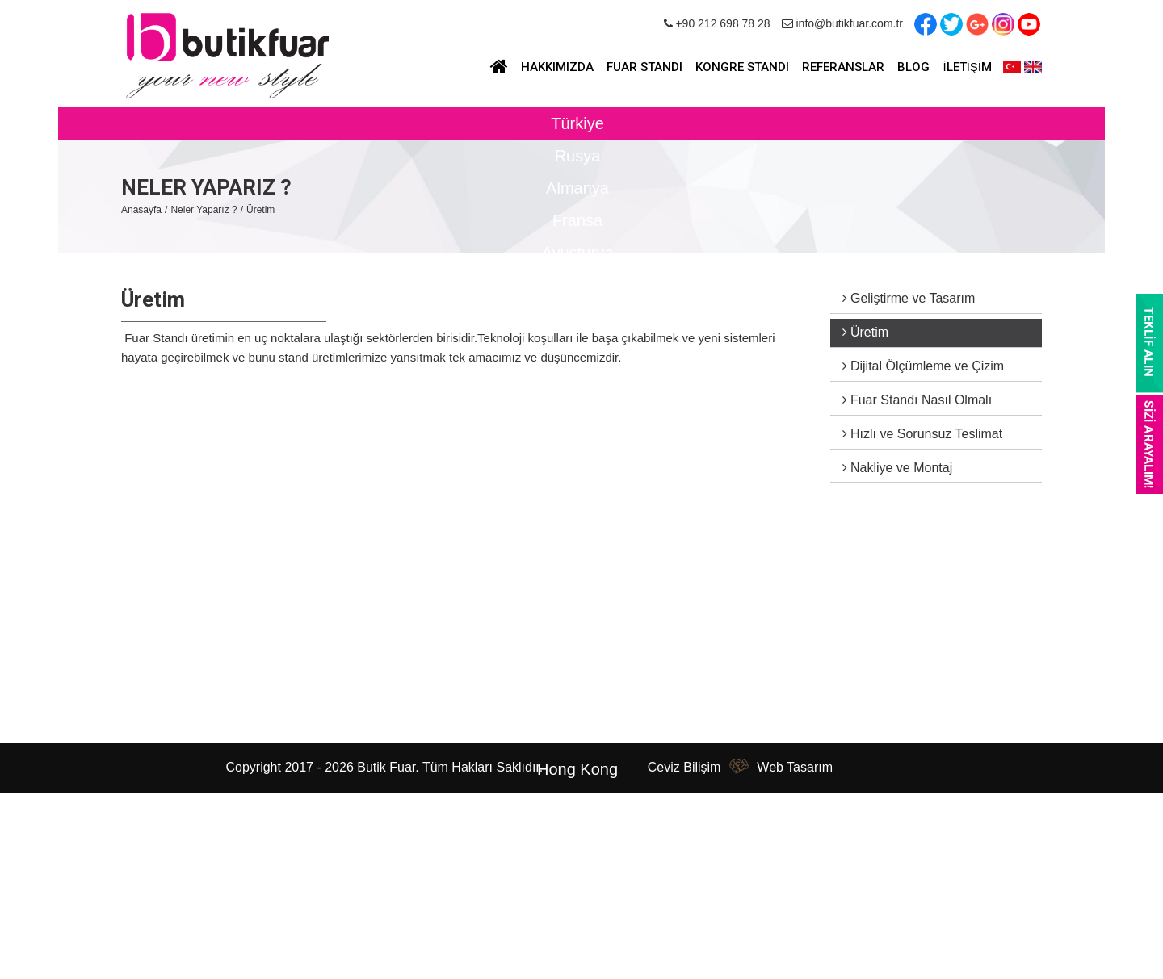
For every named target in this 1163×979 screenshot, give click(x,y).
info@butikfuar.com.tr (842, 23)
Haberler (147, 634)
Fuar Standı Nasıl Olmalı (917, 400)
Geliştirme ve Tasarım (909, 298)
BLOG (913, 67)
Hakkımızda (157, 611)
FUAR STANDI (644, 67)
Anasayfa (141, 209)
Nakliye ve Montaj (897, 468)
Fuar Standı (287, 589)
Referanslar (156, 679)
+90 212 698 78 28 (717, 23)
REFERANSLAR (843, 67)
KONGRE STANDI (742, 67)
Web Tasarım (795, 767)
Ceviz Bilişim (684, 767)
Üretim (260, 209)
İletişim (143, 702)
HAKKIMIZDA (557, 67)
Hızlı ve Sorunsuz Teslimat (922, 434)
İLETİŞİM (967, 67)
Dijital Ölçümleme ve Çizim (923, 366)
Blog (136, 656)
